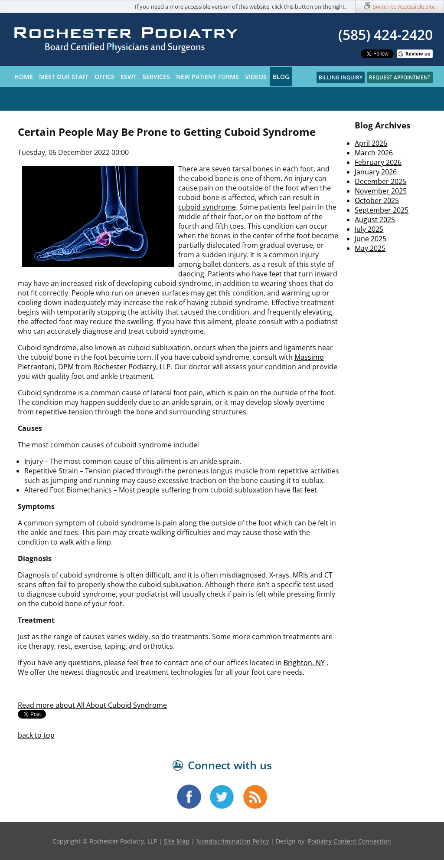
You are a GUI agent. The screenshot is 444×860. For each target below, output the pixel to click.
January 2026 (376, 172)
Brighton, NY (304, 662)
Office (104, 76)
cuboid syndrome (207, 207)
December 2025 (380, 181)
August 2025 (375, 219)
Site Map (176, 841)
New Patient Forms (207, 76)
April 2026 (371, 143)
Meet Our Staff (63, 76)
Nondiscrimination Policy (232, 841)
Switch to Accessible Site (404, 6)
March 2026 (374, 153)
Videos (256, 76)
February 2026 (378, 162)
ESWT (129, 76)
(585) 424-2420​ (385, 34)
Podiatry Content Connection (349, 841)
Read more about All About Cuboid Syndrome (92, 705)
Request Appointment (400, 77)
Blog (281, 76)
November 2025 (381, 191)
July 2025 (369, 229)
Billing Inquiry (340, 77)
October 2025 (377, 200)
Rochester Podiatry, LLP (132, 366)
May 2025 (370, 248)
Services (156, 76)
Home (23, 76)
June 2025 (370, 238)
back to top (36, 735)
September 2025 (381, 210)
